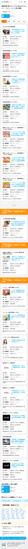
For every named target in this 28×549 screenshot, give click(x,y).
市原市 (2, 513)
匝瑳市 (8, 517)
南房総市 (3, 517)
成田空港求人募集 (6, 500)
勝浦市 (24, 511)
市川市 (11, 509)
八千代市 (12, 513)
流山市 (7, 513)
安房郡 (9, 518)
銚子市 (7, 509)
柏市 (20, 511)
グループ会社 (11, 544)
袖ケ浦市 (3, 515)
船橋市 (16, 509)
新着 (9, 21)
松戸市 (8, 510)
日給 (19, 21)
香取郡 (22, 518)
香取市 (12, 517)
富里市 (21, 515)
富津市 (12, 514)
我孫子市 (18, 513)
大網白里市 (3, 518)
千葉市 (2, 509)
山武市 (17, 517)
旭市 (11, 511)
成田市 (21, 510)
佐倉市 (2, 511)
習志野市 (16, 511)
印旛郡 (18, 518)
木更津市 (3, 510)
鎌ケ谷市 (3, 514)
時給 (14, 21)
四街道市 (22, 514)
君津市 (8, 514)
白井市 (17, 515)
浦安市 (17, 514)
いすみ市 (22, 517)
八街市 (8, 515)
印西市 (12, 515)
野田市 (12, 510)
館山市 (20, 509)
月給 (24, 21)
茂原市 (17, 510)
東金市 (7, 511)
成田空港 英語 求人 (17, 500)
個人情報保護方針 (17, 544)
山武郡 (2, 519)
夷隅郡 (13, 518)
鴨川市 (22, 513)
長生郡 (7, 519)
